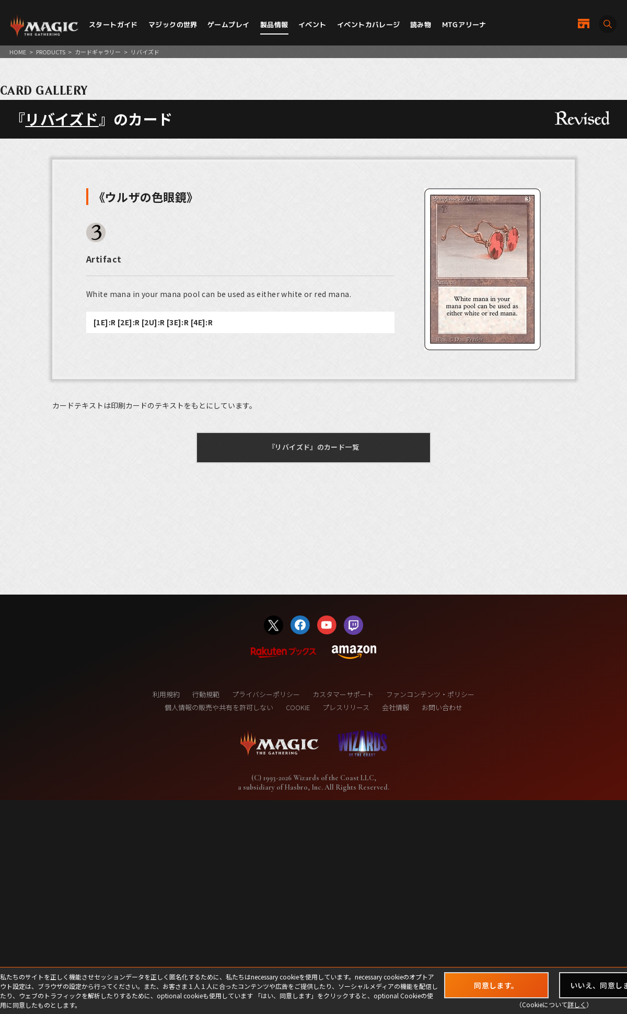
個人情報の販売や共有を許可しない (219, 707)
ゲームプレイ (228, 24)
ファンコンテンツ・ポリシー (430, 694)
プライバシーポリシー (266, 694)
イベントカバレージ (368, 24)
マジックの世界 (173, 24)
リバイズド (61, 118)
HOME (17, 52)
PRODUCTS (50, 52)
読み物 (420, 24)
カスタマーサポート (343, 694)
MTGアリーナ (464, 24)
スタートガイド (113, 24)
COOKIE (298, 707)
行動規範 (205, 694)
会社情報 (395, 707)
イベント (312, 24)
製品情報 (274, 24)
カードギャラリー (98, 52)
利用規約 (166, 694)
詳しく (576, 1004)
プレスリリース (345, 707)
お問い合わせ (442, 707)
